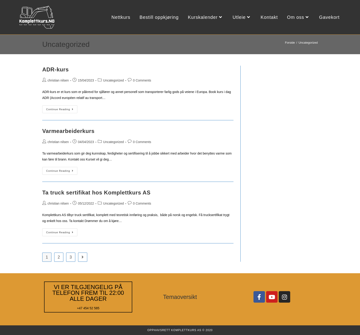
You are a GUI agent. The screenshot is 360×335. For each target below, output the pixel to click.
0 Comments (142, 80)
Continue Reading (61, 108)
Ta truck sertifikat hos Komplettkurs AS (96, 192)
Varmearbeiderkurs (68, 131)
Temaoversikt (180, 297)
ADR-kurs (55, 69)
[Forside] (290, 42)
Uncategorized (308, 42)
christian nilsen (58, 80)
